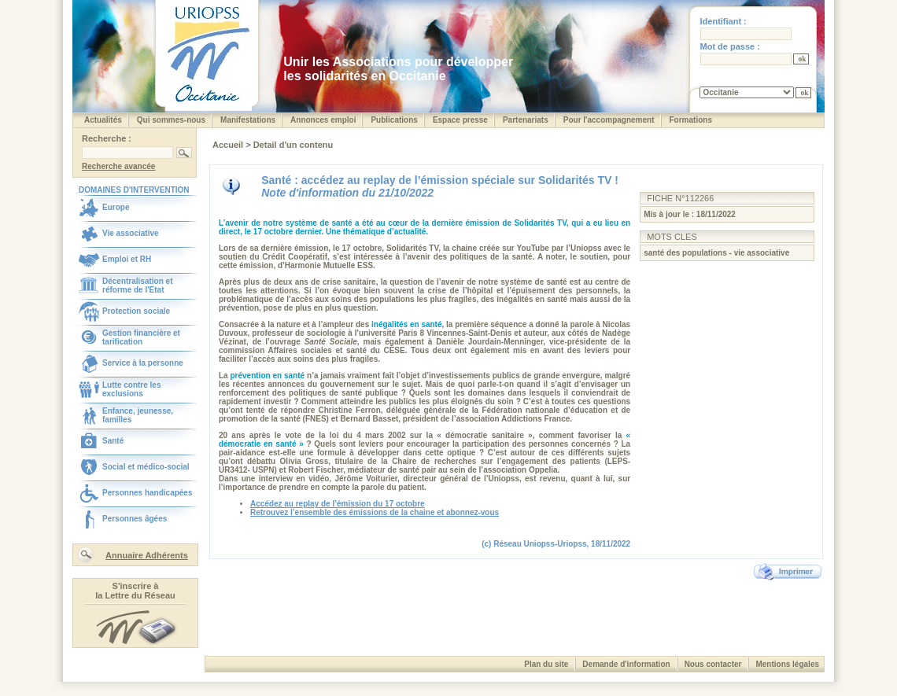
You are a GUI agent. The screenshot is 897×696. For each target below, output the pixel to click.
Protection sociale (136, 311)
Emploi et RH (126, 259)
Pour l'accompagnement (609, 120)
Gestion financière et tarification (141, 337)
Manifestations (247, 120)
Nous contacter (713, 664)
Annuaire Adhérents (146, 555)
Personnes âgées (134, 518)
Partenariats (525, 120)
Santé (113, 440)
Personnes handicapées (147, 492)
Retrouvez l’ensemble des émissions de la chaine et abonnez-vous (374, 512)
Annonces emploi (323, 120)
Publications (394, 120)
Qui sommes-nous (171, 120)
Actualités (103, 120)
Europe (115, 207)
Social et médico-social (146, 466)
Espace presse (460, 120)
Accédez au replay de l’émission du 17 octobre (337, 503)
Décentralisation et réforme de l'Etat (137, 285)
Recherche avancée (118, 166)
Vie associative (130, 233)
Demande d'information (626, 664)
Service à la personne (142, 363)
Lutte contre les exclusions (131, 389)
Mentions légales (787, 664)
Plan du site (546, 664)
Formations (691, 120)
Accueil (228, 144)
